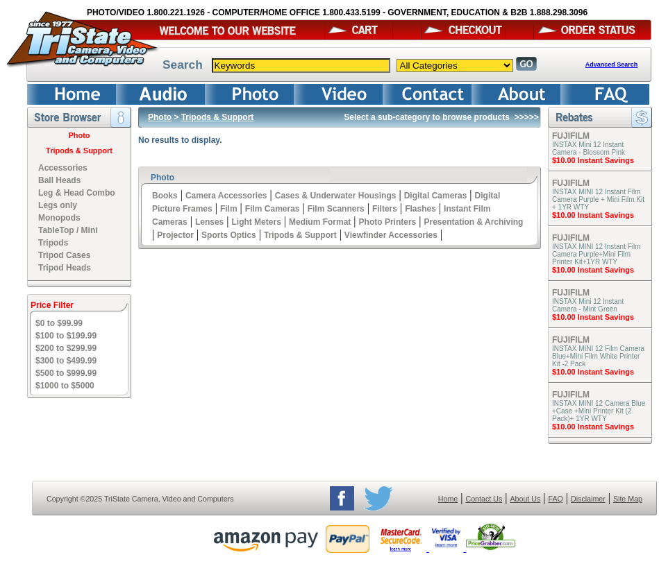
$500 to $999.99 (66, 373)
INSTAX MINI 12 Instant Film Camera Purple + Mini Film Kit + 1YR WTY (598, 199)
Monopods (59, 218)
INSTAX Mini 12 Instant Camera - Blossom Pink (588, 148)
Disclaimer (588, 499)
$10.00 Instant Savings (593, 160)
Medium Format (320, 222)
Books (165, 195)
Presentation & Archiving (473, 222)
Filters (384, 209)
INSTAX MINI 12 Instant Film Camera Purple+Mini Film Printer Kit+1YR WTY (596, 254)
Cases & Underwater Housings (336, 195)
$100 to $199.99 (66, 336)
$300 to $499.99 (66, 361)
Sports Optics (228, 235)
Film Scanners (336, 209)
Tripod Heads (64, 268)
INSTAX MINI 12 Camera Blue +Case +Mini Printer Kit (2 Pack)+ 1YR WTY (598, 411)
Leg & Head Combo (76, 193)
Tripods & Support (79, 150)
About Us (525, 499)
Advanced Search (611, 64)
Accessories (62, 168)
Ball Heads (59, 180)
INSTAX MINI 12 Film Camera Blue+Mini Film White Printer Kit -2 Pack (598, 356)
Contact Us (484, 499)
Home (448, 499)
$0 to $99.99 (59, 323)
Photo (79, 135)
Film (228, 209)
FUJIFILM (571, 136)
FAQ (555, 499)
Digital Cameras (435, 195)
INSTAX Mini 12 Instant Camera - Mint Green (588, 305)
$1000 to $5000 (64, 386)
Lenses (209, 222)
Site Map (627, 499)
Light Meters (256, 222)
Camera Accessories (226, 195)
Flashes (420, 209)
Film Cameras (272, 209)
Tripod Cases (64, 255)
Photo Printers (388, 222)
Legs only (57, 205)
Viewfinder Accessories (390, 235)
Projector (175, 235)
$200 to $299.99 (66, 348)
